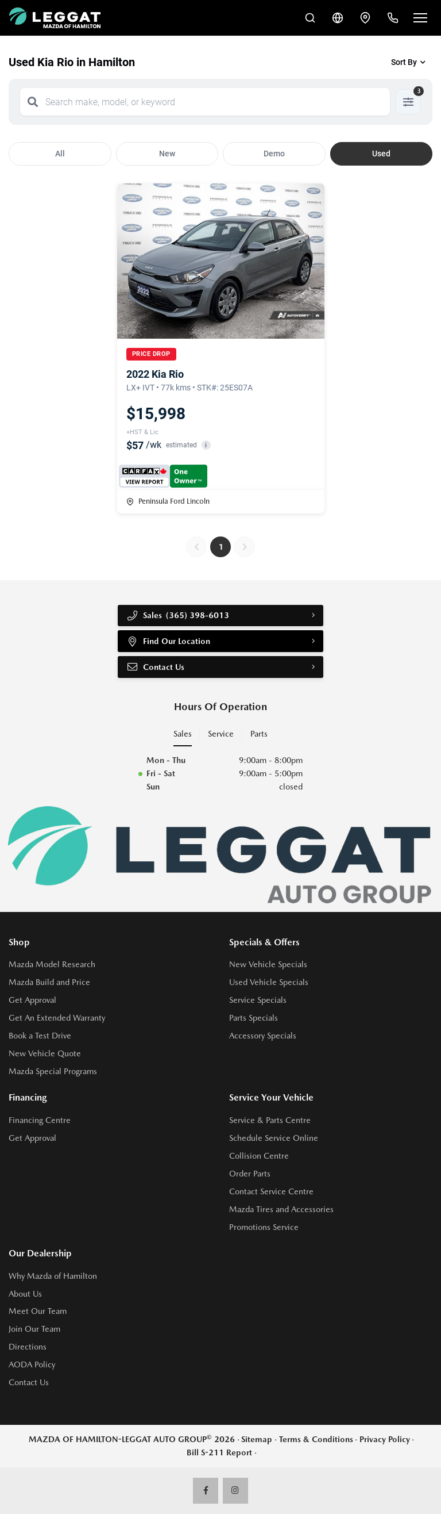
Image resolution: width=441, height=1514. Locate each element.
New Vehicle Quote (45, 1053)
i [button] (206, 445)
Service (221, 734)
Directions (28, 1346)
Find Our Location (168, 641)
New (167, 153)
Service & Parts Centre (270, 1120)
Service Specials (258, 1000)
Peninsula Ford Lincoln (168, 501)
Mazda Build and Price (49, 982)
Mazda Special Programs (53, 1071)
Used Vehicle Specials (268, 982)
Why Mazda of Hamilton (53, 1276)
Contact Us (155, 667)
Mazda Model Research (52, 964)
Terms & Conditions (316, 1439)
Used (381, 153)
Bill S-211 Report (219, 1452)
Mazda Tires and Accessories (281, 1209)
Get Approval (32, 1000)
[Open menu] (420, 18)
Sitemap (256, 1439)
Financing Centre (40, 1120)
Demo (274, 153)
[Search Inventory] (310, 17)
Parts (259, 734)
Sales (182, 734)
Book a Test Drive (40, 1035)
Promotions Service (264, 1227)
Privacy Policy (384, 1439)
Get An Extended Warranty (57, 1018)
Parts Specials (253, 1018)
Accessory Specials (262, 1035)
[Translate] (337, 17)
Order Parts (249, 1173)
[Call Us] (392, 17)
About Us (25, 1294)
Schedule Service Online (273, 1138)
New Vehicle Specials (268, 964)
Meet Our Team (38, 1311)
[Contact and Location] (365, 17)
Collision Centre (259, 1156)
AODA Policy (32, 1364)
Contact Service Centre (271, 1191)
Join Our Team (34, 1329)
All (60, 153)
